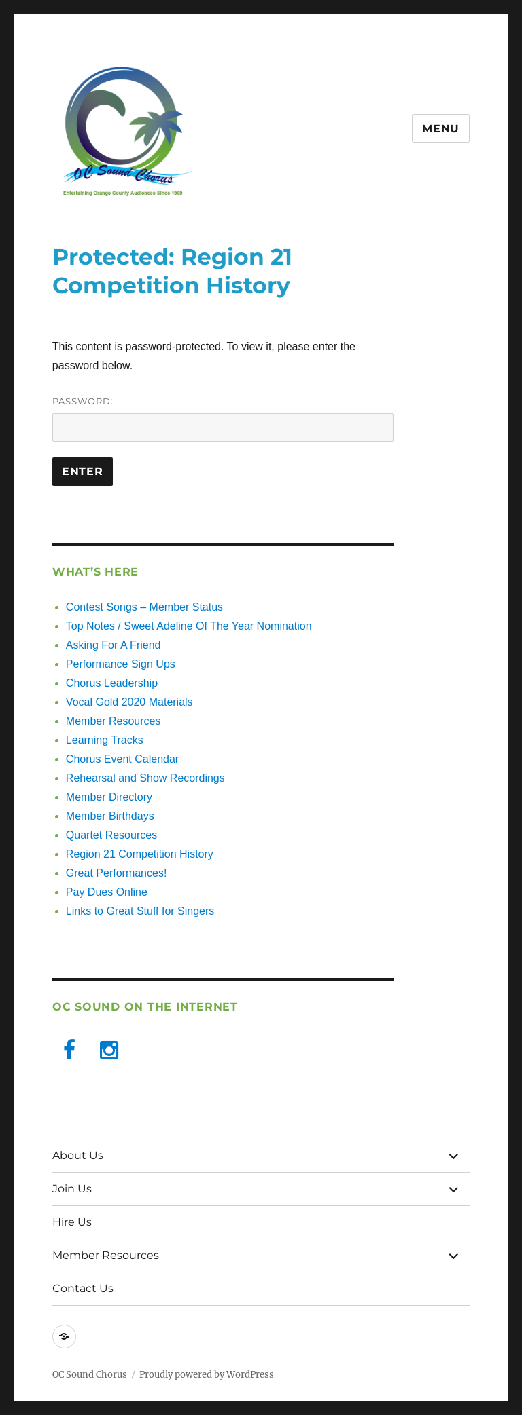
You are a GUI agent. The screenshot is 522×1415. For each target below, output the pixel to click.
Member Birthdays (110, 816)
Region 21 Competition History (139, 854)
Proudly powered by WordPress (206, 1374)
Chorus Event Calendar (122, 759)
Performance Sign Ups (120, 664)
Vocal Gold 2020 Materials (129, 702)
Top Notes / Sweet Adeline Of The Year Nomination (189, 626)
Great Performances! (116, 873)
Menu (440, 128)
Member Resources (113, 721)
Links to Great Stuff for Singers (140, 911)
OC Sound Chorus (89, 1374)
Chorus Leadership (112, 683)
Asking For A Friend (113, 645)
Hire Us (72, 1221)
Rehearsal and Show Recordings (145, 778)
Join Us (72, 1188)
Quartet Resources (111, 835)
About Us (77, 1155)
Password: (223, 419)
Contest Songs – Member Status (144, 607)
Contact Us (83, 1288)
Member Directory (109, 797)
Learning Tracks (104, 740)
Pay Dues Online (106, 892)
